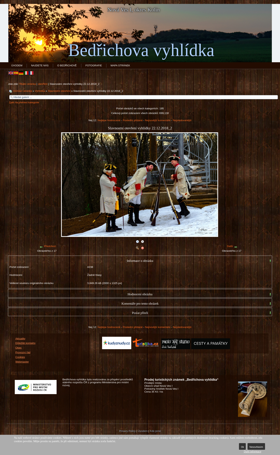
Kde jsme (155, 431)
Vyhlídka (40, 90)
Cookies (20, 357)
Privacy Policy (127, 431)
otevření (42, 83)
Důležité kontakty (25, 343)
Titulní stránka (27, 83)
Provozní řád (22, 352)
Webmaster (22, 361)
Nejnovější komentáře (157, 120)
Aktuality (20, 338)
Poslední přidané (133, 120)
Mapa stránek (120, 65)
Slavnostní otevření (59, 90)
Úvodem (16, 65)
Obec (18, 347)
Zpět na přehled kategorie (24, 102)
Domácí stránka (22, 90)
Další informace (252, 451)
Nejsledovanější (182, 120)
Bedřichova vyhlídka (141, 50)
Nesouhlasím (256, 447)
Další (230, 246)
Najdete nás (40, 65)
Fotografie (94, 65)
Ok (242, 447)
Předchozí (50, 246)
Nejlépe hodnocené (109, 120)
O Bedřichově (67, 65)
